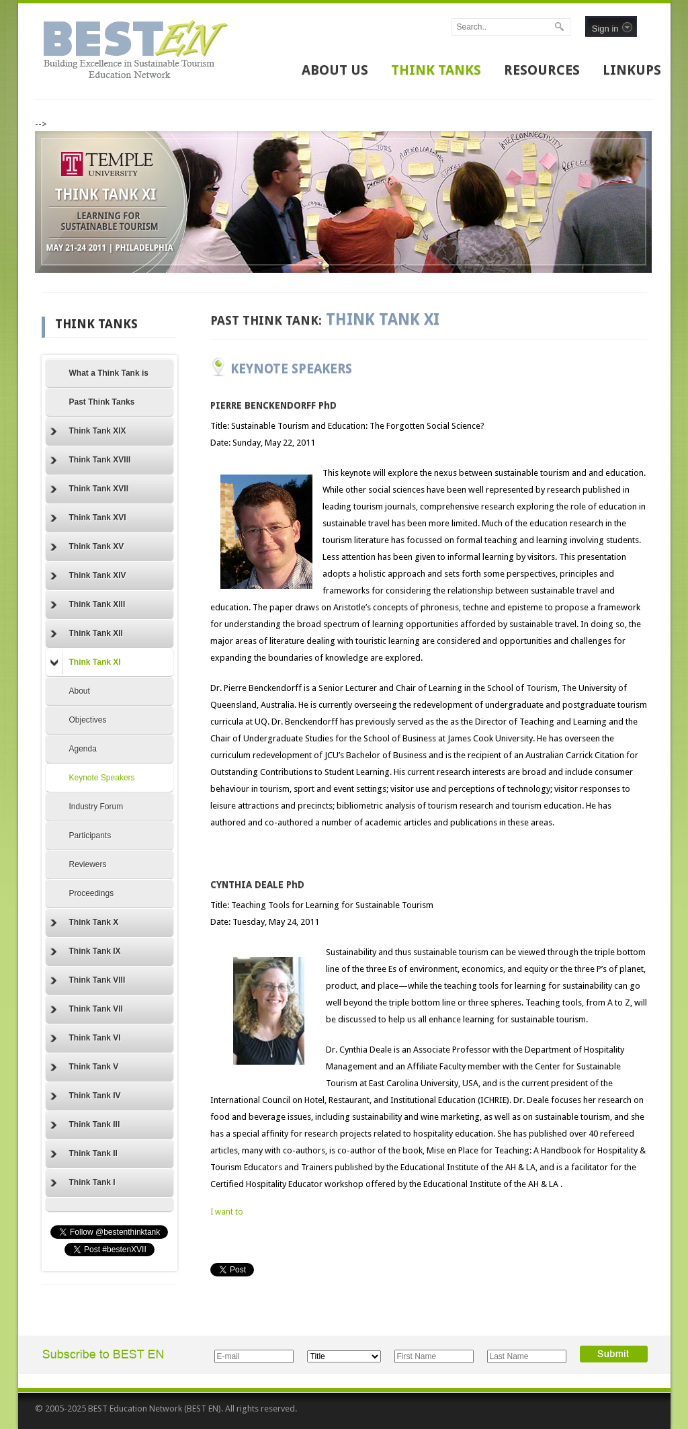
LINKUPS (632, 70)
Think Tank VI (85, 1038)
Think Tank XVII (89, 489)
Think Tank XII (86, 633)
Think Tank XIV (88, 576)
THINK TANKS (436, 70)
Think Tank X (84, 922)
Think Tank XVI (88, 518)
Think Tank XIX (88, 431)
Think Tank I (83, 1183)
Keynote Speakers (102, 777)
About (79, 691)
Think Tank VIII (88, 980)
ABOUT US (335, 70)
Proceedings (91, 893)
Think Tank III (85, 1125)
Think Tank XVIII (90, 460)
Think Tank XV (87, 547)
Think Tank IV (85, 1096)
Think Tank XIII (88, 605)
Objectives (88, 720)
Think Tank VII (86, 1009)
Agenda (83, 748)
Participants (90, 835)
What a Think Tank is (108, 373)
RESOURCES (542, 70)
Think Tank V (84, 1067)
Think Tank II (84, 1154)
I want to (226, 1212)
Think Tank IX (85, 951)
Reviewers (88, 864)
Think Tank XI (85, 662)
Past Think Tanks (102, 402)
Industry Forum (96, 806)
